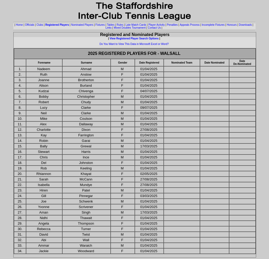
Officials (29, 24)
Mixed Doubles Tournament (130, 27)
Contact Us (154, 27)
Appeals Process (190, 24)
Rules (120, 24)
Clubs (40, 24)
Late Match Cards (136, 24)
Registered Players (57, 24)
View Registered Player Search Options (134, 38)
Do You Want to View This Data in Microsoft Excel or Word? (134, 44)
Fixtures (100, 24)
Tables (111, 24)
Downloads (245, 24)
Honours (232, 24)
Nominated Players (82, 24)
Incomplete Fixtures (213, 24)
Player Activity (156, 24)
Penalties (172, 24)
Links (108, 27)
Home (19, 24)
